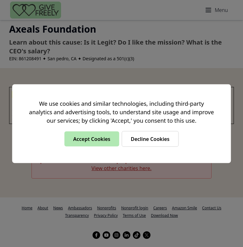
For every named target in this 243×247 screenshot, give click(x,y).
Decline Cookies (150, 138)
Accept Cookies (91, 138)
